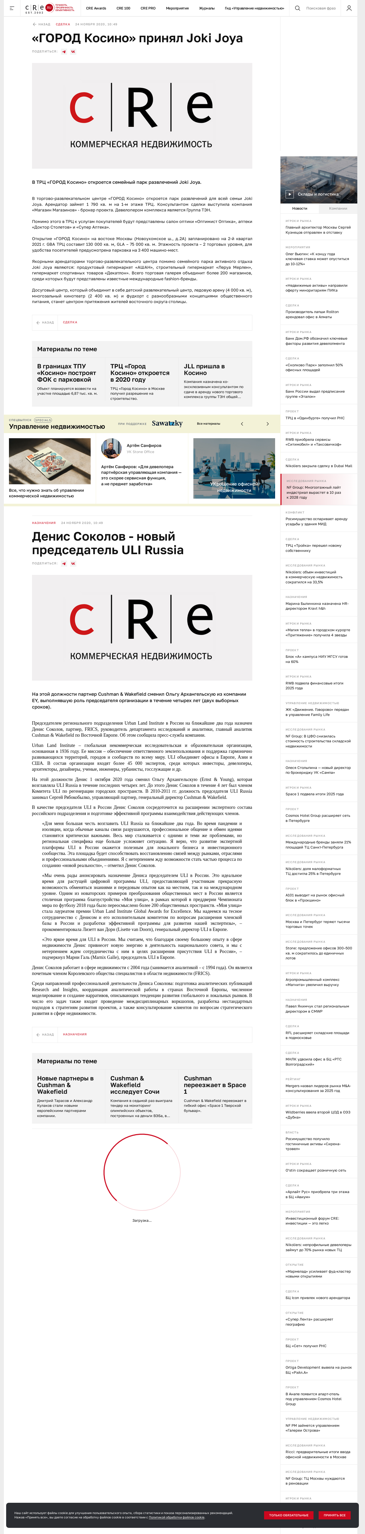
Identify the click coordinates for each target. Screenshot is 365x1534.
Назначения (296, 596)
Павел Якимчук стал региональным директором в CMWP (317, 1008)
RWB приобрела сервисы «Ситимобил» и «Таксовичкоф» (313, 442)
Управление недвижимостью (312, 703)
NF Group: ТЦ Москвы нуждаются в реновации (315, 1481)
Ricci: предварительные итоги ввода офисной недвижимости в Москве (318, 1454)
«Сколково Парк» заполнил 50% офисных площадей (314, 367)
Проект (292, 411)
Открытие (295, 1264)
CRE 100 (123, 8)
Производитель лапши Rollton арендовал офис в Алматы (312, 314)
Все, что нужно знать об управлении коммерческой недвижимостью (46, 493)
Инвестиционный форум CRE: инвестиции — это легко (312, 1221)
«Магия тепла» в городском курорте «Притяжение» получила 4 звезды (318, 632)
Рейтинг (293, 1079)
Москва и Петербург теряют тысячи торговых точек (318, 924)
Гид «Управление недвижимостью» (254, 8)
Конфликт (295, 512)
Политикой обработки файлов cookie (176, 1517)
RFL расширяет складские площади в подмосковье (317, 1035)
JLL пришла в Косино (204, 369)
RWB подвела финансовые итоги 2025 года (314, 685)
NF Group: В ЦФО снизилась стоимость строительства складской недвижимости (318, 741)
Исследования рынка (306, 480)
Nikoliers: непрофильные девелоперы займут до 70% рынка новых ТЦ (318, 1247)
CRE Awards (96, 8)
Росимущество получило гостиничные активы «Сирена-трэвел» (313, 1143)
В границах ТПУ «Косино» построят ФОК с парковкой (66, 373)
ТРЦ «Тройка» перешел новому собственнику (313, 548)
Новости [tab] (299, 208)
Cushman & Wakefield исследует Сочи (135, 1085)
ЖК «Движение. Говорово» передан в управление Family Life (317, 712)
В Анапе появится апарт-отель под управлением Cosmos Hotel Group (313, 1399)
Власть (292, 1132)
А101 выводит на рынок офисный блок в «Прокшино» (315, 897)
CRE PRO (148, 8)
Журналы (207, 8)
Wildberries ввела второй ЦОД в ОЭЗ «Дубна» (318, 1114)
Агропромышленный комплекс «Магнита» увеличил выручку (313, 982)
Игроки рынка (298, 220)
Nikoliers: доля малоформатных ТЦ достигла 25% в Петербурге (313, 871)
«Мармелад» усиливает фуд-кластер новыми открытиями (318, 1274)
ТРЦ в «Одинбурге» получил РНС (315, 418)
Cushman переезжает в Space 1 (215, 1085)
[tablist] (318, 208)
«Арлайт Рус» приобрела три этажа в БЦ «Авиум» (317, 1194)
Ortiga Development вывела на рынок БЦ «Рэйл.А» (319, 1370)
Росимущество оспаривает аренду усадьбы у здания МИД (317, 521)
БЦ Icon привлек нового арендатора (318, 1297)
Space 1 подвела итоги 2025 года (315, 794)
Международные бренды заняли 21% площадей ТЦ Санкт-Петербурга (318, 844)
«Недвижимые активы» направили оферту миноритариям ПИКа (317, 288)
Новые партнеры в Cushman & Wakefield (65, 1085)
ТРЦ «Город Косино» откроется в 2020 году (140, 373)
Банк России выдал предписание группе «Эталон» (315, 394)
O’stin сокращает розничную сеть (316, 1170)
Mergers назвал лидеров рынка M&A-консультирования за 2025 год (318, 1088)
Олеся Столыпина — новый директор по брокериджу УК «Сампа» (318, 770)
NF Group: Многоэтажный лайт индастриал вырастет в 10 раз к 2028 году (314, 492)
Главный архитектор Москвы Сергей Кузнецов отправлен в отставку (318, 229)
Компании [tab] (338, 208)
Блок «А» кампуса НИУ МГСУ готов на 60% (317, 659)
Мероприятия (177, 8)
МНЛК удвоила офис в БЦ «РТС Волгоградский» (314, 1061)
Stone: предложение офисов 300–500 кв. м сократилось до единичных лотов (319, 953)
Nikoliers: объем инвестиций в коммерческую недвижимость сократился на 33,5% (314, 577)
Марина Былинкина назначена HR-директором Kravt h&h (317, 606)
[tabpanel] (318, 874)
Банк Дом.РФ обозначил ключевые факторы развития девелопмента (316, 341)
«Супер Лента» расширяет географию (309, 1321)
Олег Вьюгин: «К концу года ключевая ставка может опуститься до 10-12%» (317, 259)
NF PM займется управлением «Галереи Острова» (312, 1428)
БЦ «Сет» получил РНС (306, 1346)
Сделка (292, 305)
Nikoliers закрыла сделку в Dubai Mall (319, 466)
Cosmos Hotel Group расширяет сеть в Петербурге (318, 818)
